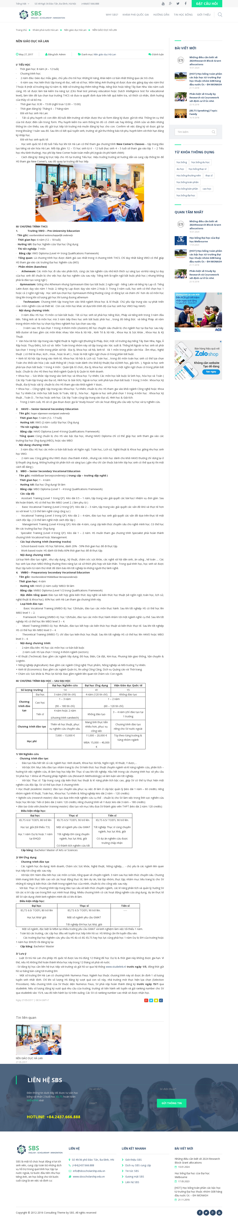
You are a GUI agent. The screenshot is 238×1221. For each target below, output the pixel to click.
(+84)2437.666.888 (81, 1165)
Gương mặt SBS (133, 1176)
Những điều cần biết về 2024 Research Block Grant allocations (205, 61)
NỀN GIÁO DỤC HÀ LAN (104, 30)
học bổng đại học (186, 195)
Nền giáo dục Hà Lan (75, 30)
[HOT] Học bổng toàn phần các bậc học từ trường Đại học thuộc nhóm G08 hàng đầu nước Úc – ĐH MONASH (205, 79)
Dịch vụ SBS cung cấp (136, 1165)
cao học (207, 188)
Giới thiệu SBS (132, 1159)
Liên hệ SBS (130, 1182)
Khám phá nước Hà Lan (45, 30)
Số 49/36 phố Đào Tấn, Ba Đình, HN (91, 1159)
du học (180, 169)
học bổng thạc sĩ (197, 169)
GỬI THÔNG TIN (172, 1103)
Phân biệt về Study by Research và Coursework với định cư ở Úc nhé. (204, 97)
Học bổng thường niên (189, 175)
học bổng (182, 162)
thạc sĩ (209, 175)
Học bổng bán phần (187, 188)
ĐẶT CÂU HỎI (207, 3)
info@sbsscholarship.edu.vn (87, 1171)
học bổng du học (200, 162)
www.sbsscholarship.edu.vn (87, 1176)
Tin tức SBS (130, 1171)
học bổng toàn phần (188, 182)
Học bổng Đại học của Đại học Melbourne (204, 239)
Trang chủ (21, 30)
